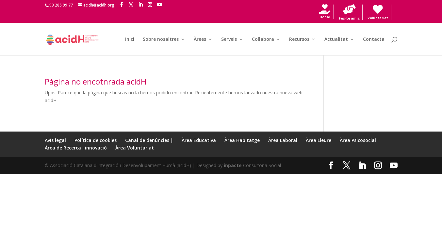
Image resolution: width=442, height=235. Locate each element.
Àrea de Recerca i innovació (76, 148)
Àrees (200, 39)
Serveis (229, 39)
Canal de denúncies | (149, 140)
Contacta (374, 39)
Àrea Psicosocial (358, 140)
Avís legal (55, 140)
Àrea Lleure (318, 140)
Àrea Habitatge (242, 140)
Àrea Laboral (282, 140)
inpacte (233, 165)
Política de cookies (95, 140)
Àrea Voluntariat (134, 148)
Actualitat (336, 39)
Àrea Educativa (199, 140)
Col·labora (263, 39)
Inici (129, 39)
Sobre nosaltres (161, 39)
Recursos (299, 39)
